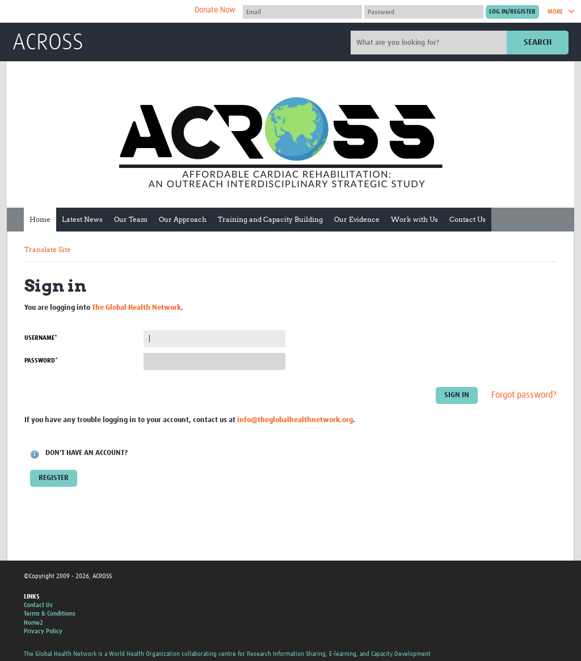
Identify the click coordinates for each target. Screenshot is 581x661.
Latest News (82, 219)
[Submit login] (512, 12)
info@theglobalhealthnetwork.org (295, 420)
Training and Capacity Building (270, 219)
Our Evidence (357, 219)
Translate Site (47, 249)
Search (537, 42)
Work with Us (414, 219)
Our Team (131, 219)
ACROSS (47, 43)
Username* (40, 338)
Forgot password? (524, 394)
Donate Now (215, 10)
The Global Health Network (97, 11)
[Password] (423, 12)
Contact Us (467, 219)
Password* (41, 360)
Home (40, 219)
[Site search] (430, 42)
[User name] (302, 12)
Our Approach (183, 219)
